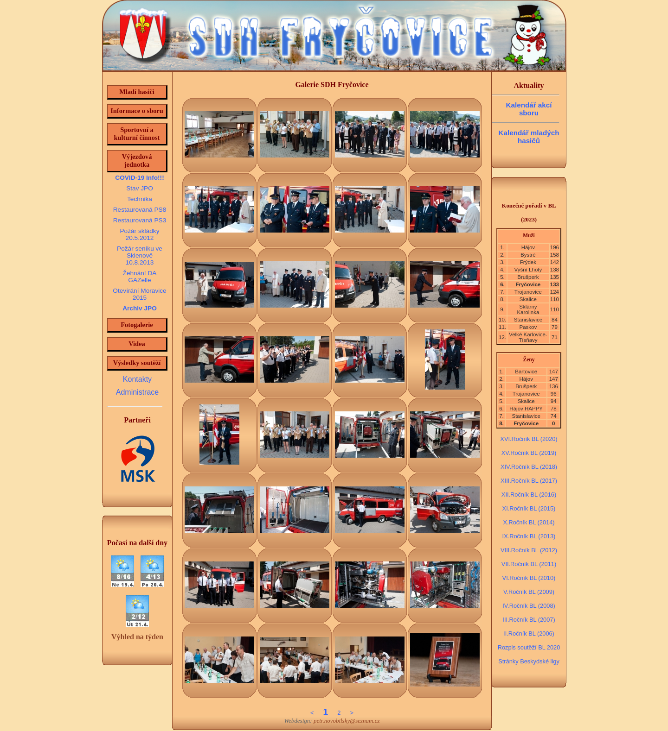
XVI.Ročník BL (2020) (528, 438)
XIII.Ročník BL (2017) (529, 480)
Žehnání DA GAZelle (140, 277)
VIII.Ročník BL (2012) (529, 550)
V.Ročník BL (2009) (528, 591)
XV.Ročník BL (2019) (529, 452)
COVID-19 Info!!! (139, 177)
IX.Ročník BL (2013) (529, 536)
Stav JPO (139, 188)
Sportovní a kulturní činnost (137, 133)
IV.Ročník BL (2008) (528, 605)
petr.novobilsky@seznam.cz (347, 720)
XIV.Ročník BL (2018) (529, 466)
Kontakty (137, 379)
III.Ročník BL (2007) (528, 619)
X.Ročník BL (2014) (528, 522)
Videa (136, 343)
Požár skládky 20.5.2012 (139, 234)
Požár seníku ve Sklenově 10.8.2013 (139, 255)
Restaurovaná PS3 (140, 220)
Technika (139, 198)
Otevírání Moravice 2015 (139, 294)
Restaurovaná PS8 (140, 209)
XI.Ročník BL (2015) (529, 508)
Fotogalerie (137, 324)
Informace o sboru (136, 110)
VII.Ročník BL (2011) (528, 564)
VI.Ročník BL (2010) (529, 577)
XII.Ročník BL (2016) (528, 494)
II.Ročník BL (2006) (528, 633)
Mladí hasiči (136, 91)
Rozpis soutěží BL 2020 (529, 647)
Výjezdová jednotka (137, 160)
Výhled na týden (137, 637)
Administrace (137, 392)
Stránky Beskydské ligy (528, 661)
